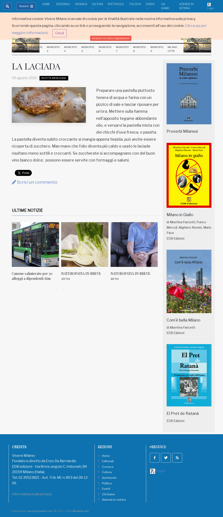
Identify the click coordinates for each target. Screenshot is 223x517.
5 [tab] (82, 288)
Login (210, 6)
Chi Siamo (165, 6)
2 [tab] (63, 288)
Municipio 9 (156, 49)
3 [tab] (70, 288)
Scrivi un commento (35, 182)
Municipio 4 (70, 49)
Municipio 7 (122, 49)
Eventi (150, 4)
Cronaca (81, 4)
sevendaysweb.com (40, 511)
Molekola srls (81, 511)
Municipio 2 (36, 49)
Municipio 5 (87, 49)
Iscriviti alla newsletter (195, 39)
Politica (135, 4)
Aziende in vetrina (186, 6)
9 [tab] (108, 288)
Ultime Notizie (27, 210)
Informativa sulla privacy (32, 494)
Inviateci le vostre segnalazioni (110, 38)
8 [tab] (102, 288)
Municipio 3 (53, 49)
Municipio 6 (105, 49)
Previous (8, 254)
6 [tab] (89, 288)
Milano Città (172, 49)
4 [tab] (76, 288)
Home (46, 4)
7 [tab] (95, 288)
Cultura (97, 4)
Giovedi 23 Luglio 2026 (26, 39)
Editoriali (63, 4)
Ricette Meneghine (53, 78)
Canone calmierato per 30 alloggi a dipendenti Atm (32, 275)
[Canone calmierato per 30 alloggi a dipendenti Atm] (35, 244)
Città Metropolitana (196, 49)
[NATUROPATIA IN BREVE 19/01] (134, 244)
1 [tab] (57, 288)
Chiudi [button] (59, 33)
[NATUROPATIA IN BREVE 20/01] (84, 244)
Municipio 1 (18, 49)
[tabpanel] (36, 253)
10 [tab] (115, 288)
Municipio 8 (139, 49)
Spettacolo (116, 4)
